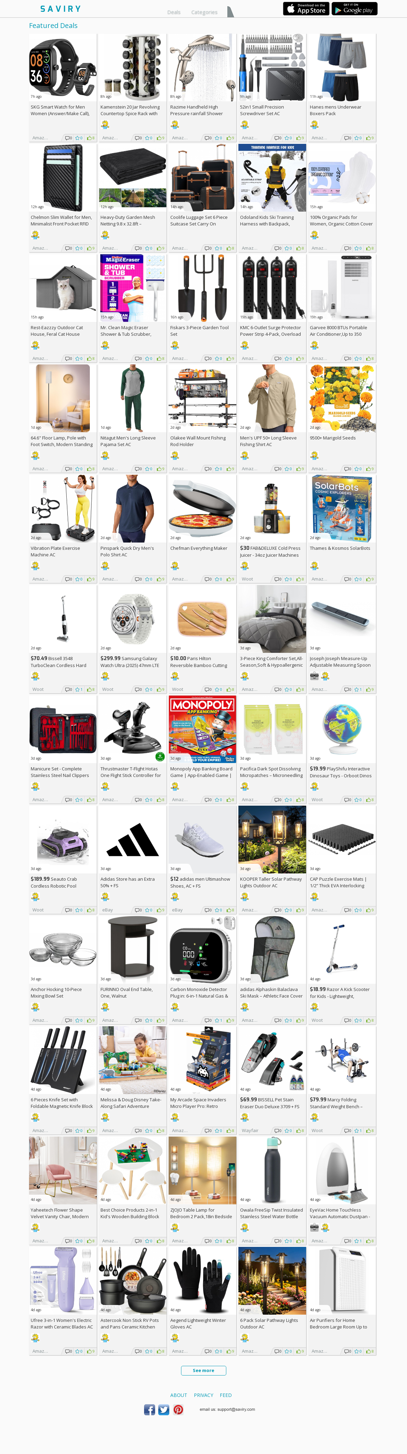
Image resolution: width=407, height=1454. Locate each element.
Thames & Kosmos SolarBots (340, 548)
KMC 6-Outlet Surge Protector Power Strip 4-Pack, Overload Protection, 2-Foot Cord (270, 334)
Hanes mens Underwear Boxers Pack (335, 110)
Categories (204, 11)
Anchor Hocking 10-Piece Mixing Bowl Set (56, 992)
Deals (174, 11)
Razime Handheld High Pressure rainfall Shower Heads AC (196, 113)
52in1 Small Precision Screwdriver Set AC (262, 110)
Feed (226, 1395)
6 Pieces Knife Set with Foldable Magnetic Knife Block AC (62, 1106)
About (178, 1395)
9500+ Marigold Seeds (333, 438)
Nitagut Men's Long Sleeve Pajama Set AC (128, 441)
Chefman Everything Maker (198, 548)
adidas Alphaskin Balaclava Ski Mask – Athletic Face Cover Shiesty (271, 996)
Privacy (203, 1395)
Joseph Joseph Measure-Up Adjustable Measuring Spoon (340, 661)
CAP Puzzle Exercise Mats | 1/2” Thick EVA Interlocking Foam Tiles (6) (338, 885)
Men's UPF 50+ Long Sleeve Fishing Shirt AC (268, 441)
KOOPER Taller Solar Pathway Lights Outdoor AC (271, 882)
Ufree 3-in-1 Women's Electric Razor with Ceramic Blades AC (62, 1323)
